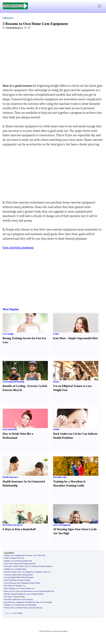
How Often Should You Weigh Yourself (19, 563)
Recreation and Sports (13, 525)
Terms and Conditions (61, 631)
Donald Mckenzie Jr (14, 28)
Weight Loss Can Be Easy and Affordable (20, 605)
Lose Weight (8, 334)
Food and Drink (10, 429)
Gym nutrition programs (18, 247)
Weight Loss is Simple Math (15, 569)
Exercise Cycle (36, 385)
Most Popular (11, 309)
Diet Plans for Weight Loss (14, 585)
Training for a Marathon (68, 481)
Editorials (8, 18)
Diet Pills (8, 599)
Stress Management (62, 525)
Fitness (56, 381)
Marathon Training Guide (68, 485)
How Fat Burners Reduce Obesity (17, 580)
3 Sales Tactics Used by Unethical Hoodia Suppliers (33, 566)
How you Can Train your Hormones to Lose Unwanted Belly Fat (29, 591)
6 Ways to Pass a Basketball (19, 529)
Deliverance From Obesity (23, 599)
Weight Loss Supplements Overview (18, 555)
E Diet (56, 334)
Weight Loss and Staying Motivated (18, 561)
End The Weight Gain (12, 572)
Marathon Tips (60, 477)
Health (56, 429)
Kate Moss (59, 338)
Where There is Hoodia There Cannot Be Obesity (23, 608)
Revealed (8, 566)
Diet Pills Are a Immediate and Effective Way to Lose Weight (28, 602)
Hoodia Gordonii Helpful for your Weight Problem (23, 594)
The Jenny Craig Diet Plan (14, 596)
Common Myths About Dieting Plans (18, 575)
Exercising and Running (13, 381)
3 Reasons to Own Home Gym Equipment (35, 24)
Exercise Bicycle (12, 390)
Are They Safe (39, 555)
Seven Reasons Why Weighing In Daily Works (22, 583)
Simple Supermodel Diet (82, 338)
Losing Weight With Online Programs (18, 577)
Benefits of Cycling (14, 385)
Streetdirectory (48, 631)
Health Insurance (10, 477)
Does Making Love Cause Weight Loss (19, 588)
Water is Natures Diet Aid (14, 558)
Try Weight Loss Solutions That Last (36, 572)
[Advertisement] (31, 57)
